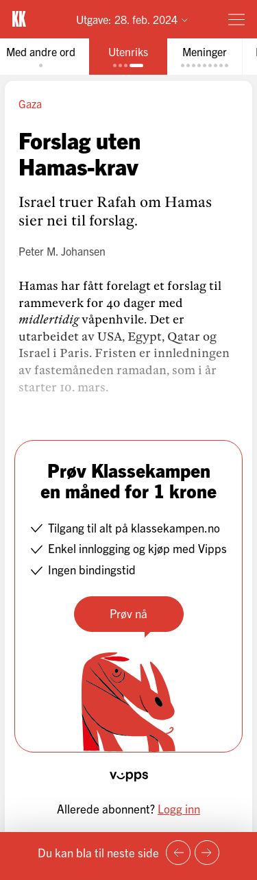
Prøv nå (128, 613)
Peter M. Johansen (62, 251)
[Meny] (236, 19)
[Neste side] (207, 852)
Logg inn (179, 808)
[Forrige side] (178, 852)
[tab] (128, 56)
